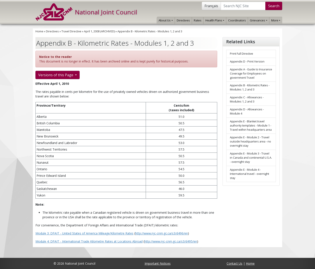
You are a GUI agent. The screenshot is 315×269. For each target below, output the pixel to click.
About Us (166, 20)
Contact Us (234, 263)
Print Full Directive (241, 54)
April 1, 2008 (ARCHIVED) (99, 31)
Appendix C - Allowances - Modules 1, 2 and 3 (247, 99)
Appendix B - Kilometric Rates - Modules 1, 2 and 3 (149, 31)
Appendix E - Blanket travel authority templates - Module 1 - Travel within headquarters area (251, 126)
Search (273, 5)
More (275, 20)
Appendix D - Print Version (247, 61)
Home (39, 31)
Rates (197, 20)
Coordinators (237, 20)
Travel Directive (71, 31)
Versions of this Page (56, 75)
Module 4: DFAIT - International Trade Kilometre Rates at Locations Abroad (89, 241)
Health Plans (214, 20)
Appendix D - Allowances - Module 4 (247, 111)
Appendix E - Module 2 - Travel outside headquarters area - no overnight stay (250, 141)
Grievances (258, 20)
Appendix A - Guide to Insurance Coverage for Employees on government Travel (251, 74)
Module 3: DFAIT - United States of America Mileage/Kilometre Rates (84, 233)
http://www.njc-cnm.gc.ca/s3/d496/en (161, 233)
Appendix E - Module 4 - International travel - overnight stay (249, 174)
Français (211, 5)
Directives (183, 20)
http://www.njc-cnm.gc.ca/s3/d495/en (170, 241)
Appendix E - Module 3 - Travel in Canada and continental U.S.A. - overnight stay (251, 158)
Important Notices (158, 263)
